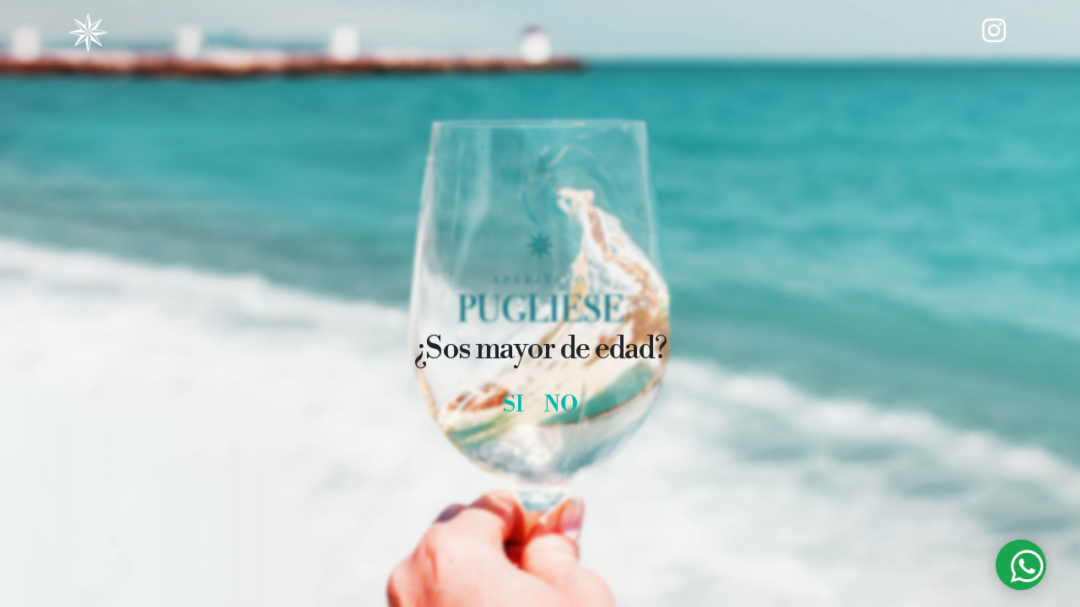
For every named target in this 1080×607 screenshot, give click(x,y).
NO (561, 405)
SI (513, 405)
